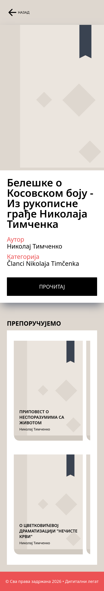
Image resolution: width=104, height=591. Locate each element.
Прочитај (52, 286)
